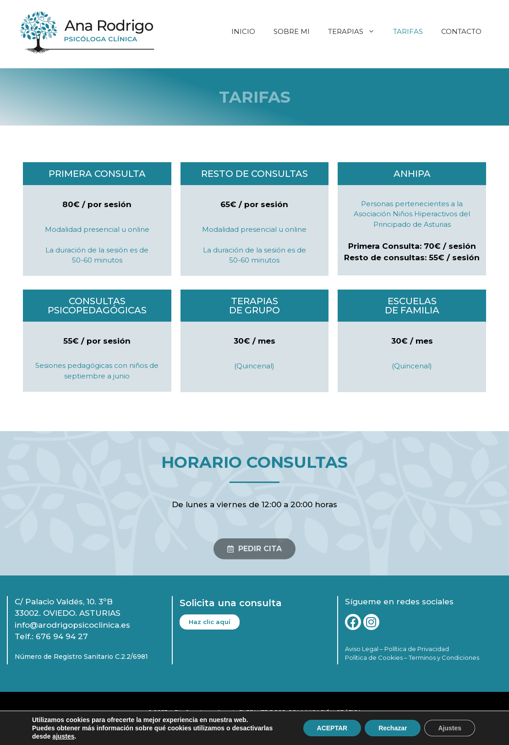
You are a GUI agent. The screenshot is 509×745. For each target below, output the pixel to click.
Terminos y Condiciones (444, 657)
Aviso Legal (361, 648)
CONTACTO (461, 31)
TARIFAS (408, 31)
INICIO (243, 31)
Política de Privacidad (416, 648)
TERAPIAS (356, 31)
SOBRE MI (292, 31)
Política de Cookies (374, 657)
